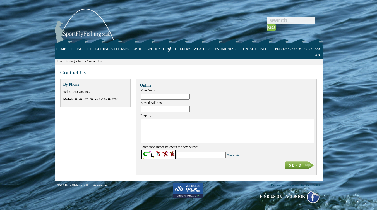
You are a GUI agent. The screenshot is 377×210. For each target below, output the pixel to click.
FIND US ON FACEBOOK (290, 197)
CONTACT (248, 49)
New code (233, 155)
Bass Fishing (66, 61)
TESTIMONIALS (225, 49)
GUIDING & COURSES (112, 49)
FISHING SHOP (80, 49)
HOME (61, 49)
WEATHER (202, 49)
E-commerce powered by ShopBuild (295, 185)
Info (80, 61)
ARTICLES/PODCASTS (152, 49)
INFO (264, 49)
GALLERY (182, 49)
